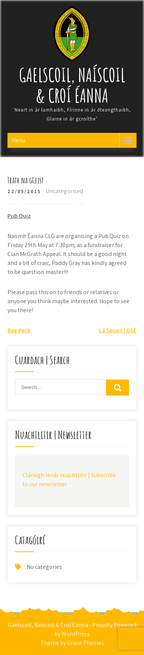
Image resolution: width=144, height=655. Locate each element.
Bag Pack (19, 330)
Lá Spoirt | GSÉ (117, 330)
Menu (18, 140)
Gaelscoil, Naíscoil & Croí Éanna (72, 85)
